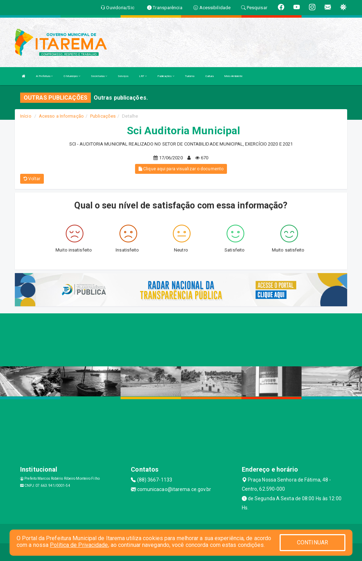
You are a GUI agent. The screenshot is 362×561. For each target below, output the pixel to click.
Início (25, 116)
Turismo (190, 76)
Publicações (165, 76)
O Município (72, 76)
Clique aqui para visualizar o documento (181, 168)
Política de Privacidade (79, 545)
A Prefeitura (44, 76)
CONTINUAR (312, 542)
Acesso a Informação (61, 116)
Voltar (32, 178)
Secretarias (99, 76)
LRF (143, 76)
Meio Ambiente (233, 76)
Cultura (209, 76)
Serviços (123, 76)
